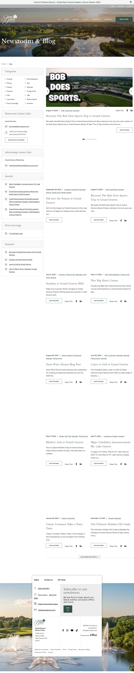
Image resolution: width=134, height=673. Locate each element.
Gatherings (108, 15)
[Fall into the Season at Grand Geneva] (67, 165)
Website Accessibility (41, 657)
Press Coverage (12, 103)
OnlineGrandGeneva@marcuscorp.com (23, 165)
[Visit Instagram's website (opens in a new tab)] (67, 638)
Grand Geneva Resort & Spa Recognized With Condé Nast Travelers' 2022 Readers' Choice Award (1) (24, 212)
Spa (28, 83)
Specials (30, 87)
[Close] (131, 2)
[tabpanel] (89, 101)
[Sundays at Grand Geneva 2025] (67, 250)
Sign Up (68, 617)
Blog (10, 64)
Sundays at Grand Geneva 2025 (20, 260)
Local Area (10, 99)
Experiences (96, 15)
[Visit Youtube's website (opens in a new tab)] (72, 638)
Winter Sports (32, 99)
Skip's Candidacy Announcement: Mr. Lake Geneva (24, 185)
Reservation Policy (40, 660)
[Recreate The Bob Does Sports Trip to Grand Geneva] (89, 87)
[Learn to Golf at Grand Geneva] (112, 331)
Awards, (115, 436)
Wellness (76, 15)
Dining (67, 15)
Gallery (112, 6)
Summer (30, 103)
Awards (9, 79)
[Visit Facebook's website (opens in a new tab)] (127, 110)
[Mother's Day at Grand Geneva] (67, 412)
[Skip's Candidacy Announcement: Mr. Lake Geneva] (112, 412)
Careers (50, 660)
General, (67, 189)
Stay (59, 15)
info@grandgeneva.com (47, 618)
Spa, (70, 436)
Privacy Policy (72, 657)
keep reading (125, 130)
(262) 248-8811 (43, 596)
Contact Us (121, 6)
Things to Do (31, 91)
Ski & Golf (86, 15)
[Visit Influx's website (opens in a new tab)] (93, 643)
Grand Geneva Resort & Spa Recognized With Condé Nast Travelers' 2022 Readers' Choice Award (24, 202)
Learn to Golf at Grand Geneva (20, 264)
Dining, (48, 192)
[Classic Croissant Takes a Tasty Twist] (67, 494)
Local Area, (69, 111)
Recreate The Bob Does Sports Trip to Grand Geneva (25, 253)
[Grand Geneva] (37, 630)
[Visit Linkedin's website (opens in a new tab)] (131, 110)
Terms (64, 657)
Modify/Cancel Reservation (48, 612)
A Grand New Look (16, 233)
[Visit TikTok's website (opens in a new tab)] (77, 638)
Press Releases (32, 79)
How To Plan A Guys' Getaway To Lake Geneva (23, 270)
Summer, (62, 274)
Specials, (82, 189)
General (10, 91)
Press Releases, (114, 274)
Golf (8, 95)
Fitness (9, 87)
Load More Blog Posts (88, 556)
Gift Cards (130, 6)
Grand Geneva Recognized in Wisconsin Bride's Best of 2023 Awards (23, 193)
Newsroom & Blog (84, 657)
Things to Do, (56, 192)
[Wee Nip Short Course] (112, 250)
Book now (124, 15)
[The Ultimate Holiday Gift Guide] (112, 494)
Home (3, 64)
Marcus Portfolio (55, 657)
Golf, (62, 111)
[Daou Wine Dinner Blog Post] (67, 331)
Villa (28, 95)
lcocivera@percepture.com (19, 126)
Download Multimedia (16, 140)
